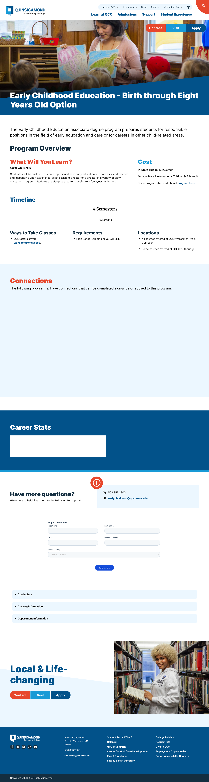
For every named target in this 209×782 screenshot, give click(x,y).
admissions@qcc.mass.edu (77, 756)
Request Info (163, 742)
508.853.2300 (117, 492)
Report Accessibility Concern (172, 756)
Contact (155, 28)
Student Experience (176, 14)
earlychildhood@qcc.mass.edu (128, 498)
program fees (186, 183)
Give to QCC (163, 746)
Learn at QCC (101, 14)
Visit (175, 28)
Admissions (127, 14)
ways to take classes (27, 242)
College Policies (165, 737)
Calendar (112, 742)
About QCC (109, 7)
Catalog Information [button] (30, 606)
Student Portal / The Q (119, 737)
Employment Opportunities (171, 751)
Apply (196, 28)
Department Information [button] (33, 618)
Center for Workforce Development (127, 751)
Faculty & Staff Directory (121, 760)
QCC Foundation (116, 746)
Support (148, 14)
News (144, 7)
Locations (128, 7)
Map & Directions (117, 756)
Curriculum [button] (25, 594)
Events (154, 7)
